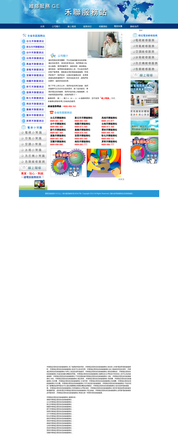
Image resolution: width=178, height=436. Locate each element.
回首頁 (121, 179)
